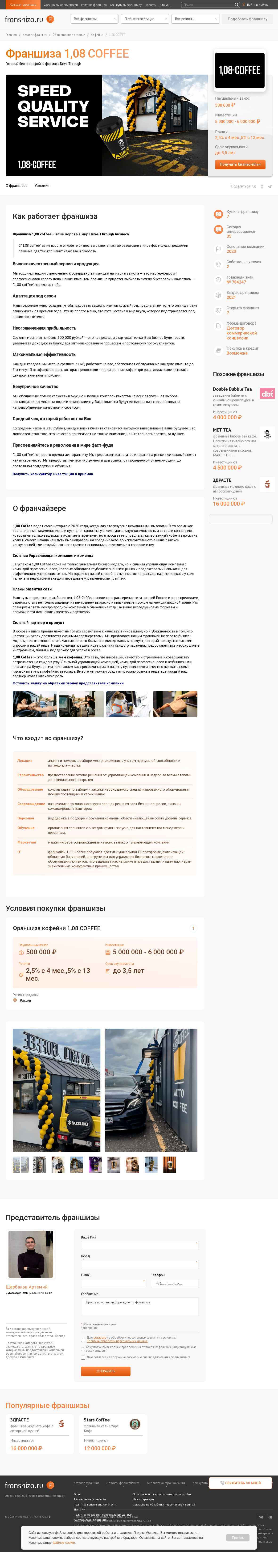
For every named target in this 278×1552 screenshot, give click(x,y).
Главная (11, 35)
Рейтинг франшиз (94, 5)
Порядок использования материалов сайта (162, 1494)
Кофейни (97, 35)
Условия (42, 185)
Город (85, 1256)
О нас (77, 1494)
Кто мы (165, 5)
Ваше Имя (88, 1237)
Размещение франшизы (90, 1499)
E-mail (86, 1275)
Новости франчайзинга (122, 1483)
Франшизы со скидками (61, 5)
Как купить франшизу (126, 5)
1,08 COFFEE (117, 35)
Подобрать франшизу (247, 19)
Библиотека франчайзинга (166, 1483)
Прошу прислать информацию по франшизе (140, 1307)
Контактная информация (90, 1520)
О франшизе (17, 185)
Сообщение (89, 1294)
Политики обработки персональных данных (117, 1341)
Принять (238, 1537)
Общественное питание (69, 35)
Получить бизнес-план (240, 164)
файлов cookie (64, 1542)
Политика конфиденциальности (95, 1504)
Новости (150, 5)
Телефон (158, 1275)
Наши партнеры (143, 1499)
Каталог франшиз (23, 4)
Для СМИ (80, 1509)
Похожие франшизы (238, 374)
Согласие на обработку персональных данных (164, 1504)
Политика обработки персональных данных (103, 1514)
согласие (100, 1338)
